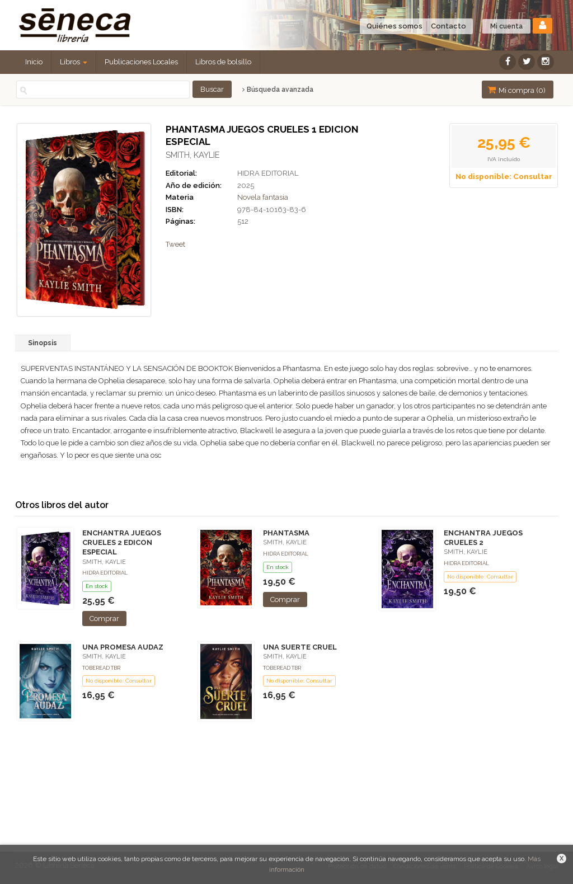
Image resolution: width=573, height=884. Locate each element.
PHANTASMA (286, 533)
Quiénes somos (394, 26)
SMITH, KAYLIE (193, 155)
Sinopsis (42, 343)
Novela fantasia (262, 197)
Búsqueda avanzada (277, 89)
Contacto (448, 26)
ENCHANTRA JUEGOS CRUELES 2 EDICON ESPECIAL (121, 542)
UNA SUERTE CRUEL (300, 647)
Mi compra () (516, 90)
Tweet (175, 244)
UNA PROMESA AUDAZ (122, 647)
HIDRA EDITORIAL (267, 173)
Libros (73, 62)
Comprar (104, 618)
